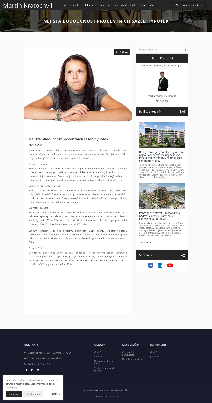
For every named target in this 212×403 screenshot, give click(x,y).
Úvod (63, 5)
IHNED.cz (150, 242)
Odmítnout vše (33, 394)
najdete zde (12, 387)
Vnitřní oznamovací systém (104, 369)
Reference (105, 5)
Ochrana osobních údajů (103, 362)
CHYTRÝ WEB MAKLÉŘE (117, 390)
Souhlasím (14, 394)
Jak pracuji (91, 5)
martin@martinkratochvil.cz (49, 358)
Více (153, 5)
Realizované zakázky (125, 5)
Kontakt (98, 356)
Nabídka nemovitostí (132, 359)
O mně (143, 5)
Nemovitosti (75, 5)
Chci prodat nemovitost (188, 5)
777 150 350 (43, 363)
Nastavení (55, 393)
